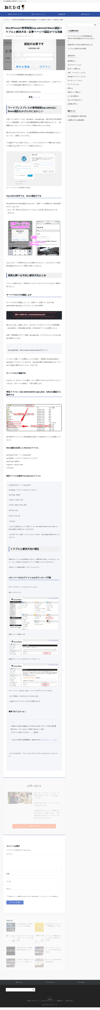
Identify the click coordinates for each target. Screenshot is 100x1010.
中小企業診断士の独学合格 (77, 116)
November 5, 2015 (49, 739)
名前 (7, 876)
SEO (70, 88)
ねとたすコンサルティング (50, 1007)
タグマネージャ (74, 65)
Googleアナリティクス (76, 76)
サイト (8, 891)
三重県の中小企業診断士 (76, 120)
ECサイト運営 (74, 69)
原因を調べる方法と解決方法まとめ (80, 44)
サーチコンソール (75, 80)
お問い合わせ (85, 14)
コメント (9, 853)
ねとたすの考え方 (75, 100)
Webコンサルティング (15, 14)
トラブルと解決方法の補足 (77, 48)
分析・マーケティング (76, 72)
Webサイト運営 (74, 92)
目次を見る (36, 97)
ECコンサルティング (38, 14)
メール (8, 884)
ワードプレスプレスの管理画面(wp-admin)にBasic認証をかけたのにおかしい (81, 38)
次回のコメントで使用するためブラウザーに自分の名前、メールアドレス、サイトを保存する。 (34, 899)
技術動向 (72, 61)
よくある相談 (73, 96)
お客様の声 (61, 14)
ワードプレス (30, 36)
